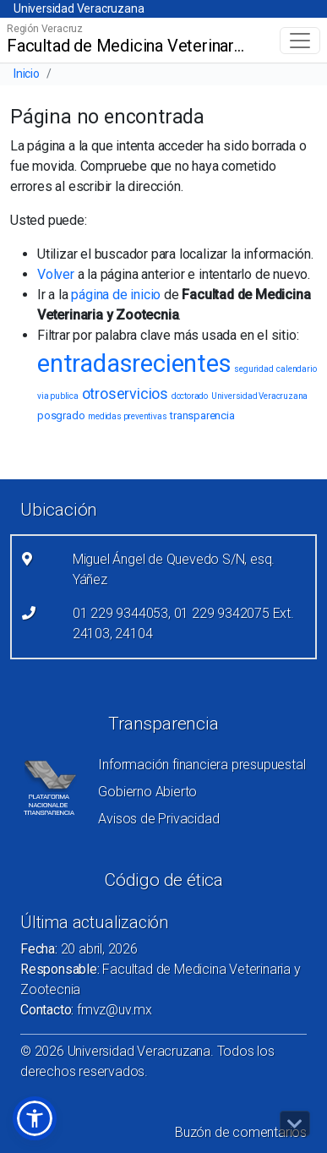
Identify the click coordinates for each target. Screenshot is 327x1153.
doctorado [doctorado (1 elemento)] (190, 396)
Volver (55, 274)
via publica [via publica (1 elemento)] (58, 396)
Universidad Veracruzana (79, 8)
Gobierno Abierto (147, 792)
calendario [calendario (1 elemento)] (296, 369)
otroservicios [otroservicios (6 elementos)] (125, 393)
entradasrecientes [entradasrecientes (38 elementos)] (134, 363)
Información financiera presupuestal (201, 765)
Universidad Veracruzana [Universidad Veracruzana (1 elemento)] (259, 396)
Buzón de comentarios (241, 1132)
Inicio (27, 73)
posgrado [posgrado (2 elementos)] (60, 415)
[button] (34, 1118)
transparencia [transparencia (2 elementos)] (202, 415)
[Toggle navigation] (300, 40)
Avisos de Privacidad (158, 819)
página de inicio (116, 295)
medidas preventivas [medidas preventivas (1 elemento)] (127, 416)
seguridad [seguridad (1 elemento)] (253, 369)
